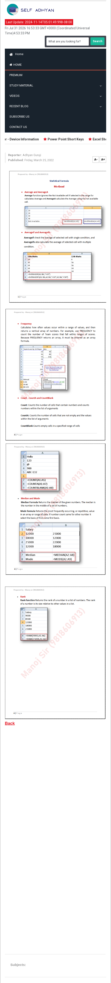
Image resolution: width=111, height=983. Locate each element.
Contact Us (18, 127)
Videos (15, 96)
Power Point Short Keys (66, 139)
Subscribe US (19, 116)
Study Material (22, 85)
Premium (15, 75)
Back (10, 723)
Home (16, 54)
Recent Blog (20, 106)
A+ (103, 159)
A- (96, 159)
